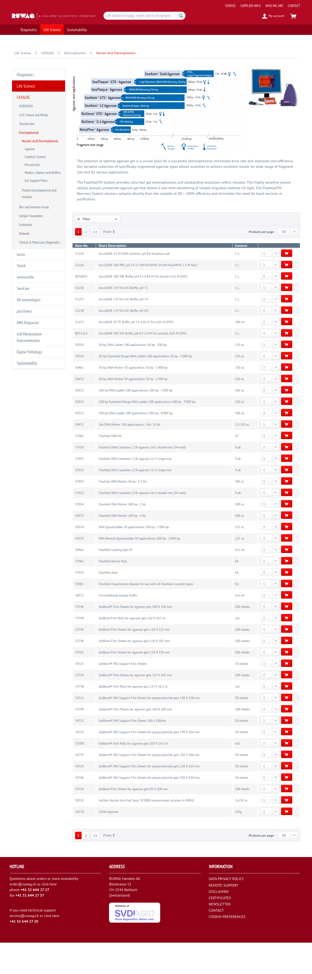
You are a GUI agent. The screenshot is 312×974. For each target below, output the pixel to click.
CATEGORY (87, 227)
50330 (79, 376)
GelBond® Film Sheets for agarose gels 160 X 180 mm (135, 741)
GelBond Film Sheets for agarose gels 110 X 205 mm (134, 672)
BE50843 (81, 308)
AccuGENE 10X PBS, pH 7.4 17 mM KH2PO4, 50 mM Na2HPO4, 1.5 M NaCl (148, 296)
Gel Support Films (36, 155)
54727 (79, 695)
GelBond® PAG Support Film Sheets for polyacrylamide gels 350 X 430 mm (149, 809)
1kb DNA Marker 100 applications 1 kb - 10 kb (129, 456)
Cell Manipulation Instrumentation (29, 288)
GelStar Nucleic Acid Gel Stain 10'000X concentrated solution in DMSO (146, 832)
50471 (79, 456)
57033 (79, 513)
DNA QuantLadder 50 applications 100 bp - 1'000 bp (134, 558)
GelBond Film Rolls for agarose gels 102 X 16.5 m (132, 649)
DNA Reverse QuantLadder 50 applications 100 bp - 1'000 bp (139, 570)
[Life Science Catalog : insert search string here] (144, 16)
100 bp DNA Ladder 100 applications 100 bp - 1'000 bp (136, 422)
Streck (21, 224)
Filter (84, 214)
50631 (79, 410)
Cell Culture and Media (33, 104)
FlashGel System (35, 137)
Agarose (30, 131)
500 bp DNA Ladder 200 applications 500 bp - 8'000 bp (136, 444)
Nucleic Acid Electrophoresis (40, 125)
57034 (79, 535)
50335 (79, 570)
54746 (79, 809)
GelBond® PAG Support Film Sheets (122, 695)
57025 (79, 604)
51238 (79, 342)
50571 (79, 627)
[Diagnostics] (28, 29)
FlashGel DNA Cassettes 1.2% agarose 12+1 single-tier (135, 501)
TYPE (230, 227)
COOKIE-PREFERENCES (227, 948)
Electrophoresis (29, 118)
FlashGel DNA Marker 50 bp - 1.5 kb (122, 513)
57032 (79, 524)
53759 (79, 706)
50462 (79, 581)
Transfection (26, 111)
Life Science (23, 80)
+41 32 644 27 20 (24, 952)
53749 (79, 741)
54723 (79, 752)
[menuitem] (260, 4)
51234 (79, 285)
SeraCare (23, 245)
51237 (79, 330)
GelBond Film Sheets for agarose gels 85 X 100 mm (133, 820)
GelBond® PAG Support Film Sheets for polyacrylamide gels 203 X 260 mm (149, 786)
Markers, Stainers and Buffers (43, 149)
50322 (79, 433)
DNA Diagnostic (28, 275)
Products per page (261, 263)
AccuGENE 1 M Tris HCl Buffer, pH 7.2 (123, 319)
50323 (79, 444)
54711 (79, 729)
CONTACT (294, 5)
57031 (79, 490)
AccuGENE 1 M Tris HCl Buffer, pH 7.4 (123, 330)
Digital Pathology (29, 301)
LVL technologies (28, 255)
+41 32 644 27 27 (34, 921)
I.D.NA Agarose (108, 843)
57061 (79, 615)
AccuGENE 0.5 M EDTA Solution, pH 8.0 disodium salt (134, 285)
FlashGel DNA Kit (110, 467)
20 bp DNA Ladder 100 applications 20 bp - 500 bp (133, 376)
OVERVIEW (26, 97)
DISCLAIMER (219, 923)
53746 (79, 638)
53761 (79, 684)
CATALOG (23, 90)
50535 (79, 832)
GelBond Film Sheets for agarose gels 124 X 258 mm (134, 684)
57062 (79, 592)
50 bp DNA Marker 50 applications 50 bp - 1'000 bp (133, 399)
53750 (79, 718)
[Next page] (86, 263)
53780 (79, 775)
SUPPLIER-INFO (250, 5)
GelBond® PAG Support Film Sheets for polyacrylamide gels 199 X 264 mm (149, 763)
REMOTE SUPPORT (224, 916)
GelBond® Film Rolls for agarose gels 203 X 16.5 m (133, 775)
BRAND (158, 239)
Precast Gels (32, 143)
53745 (79, 661)
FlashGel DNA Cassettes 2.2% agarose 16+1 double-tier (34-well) (142, 524)
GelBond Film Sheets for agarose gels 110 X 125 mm (134, 661)
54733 (79, 786)
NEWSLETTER (220, 935)
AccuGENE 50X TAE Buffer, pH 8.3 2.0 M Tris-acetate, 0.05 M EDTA (142, 365)
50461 (79, 399)
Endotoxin (25, 190)
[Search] (181, 16)
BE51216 (81, 365)
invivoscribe (25, 235)
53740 (79, 649)
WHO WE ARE (274, 5)
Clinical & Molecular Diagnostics (39, 204)
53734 (79, 820)
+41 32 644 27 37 (29, 926)
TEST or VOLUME (238, 239)
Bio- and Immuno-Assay (34, 176)
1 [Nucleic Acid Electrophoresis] (78, 263)
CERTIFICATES (220, 929)
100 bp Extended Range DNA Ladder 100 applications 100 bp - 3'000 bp (147, 433)
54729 (79, 797)
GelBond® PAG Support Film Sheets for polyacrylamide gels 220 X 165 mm (149, 797)
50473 (79, 547)
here (53, 915)
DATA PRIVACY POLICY (226, 910)
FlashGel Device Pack (113, 592)
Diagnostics (23, 69)
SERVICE (230, 5)
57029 (79, 479)
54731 (79, 763)
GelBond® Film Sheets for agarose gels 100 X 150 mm (135, 638)
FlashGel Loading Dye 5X (115, 581)
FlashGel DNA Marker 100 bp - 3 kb (122, 535)
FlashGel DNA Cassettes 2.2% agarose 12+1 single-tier (135, 490)
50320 (79, 387)
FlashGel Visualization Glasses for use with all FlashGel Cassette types (146, 615)
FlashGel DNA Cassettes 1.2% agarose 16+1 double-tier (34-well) (142, 479)
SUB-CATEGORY (164, 227)
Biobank (24, 197)
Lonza (21, 214)
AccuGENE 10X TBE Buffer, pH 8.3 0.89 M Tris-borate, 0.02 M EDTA (143, 308)
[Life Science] (52, 29)
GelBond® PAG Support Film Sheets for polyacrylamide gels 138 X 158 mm (149, 729)
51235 (79, 353)
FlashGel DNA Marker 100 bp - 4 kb (122, 547)
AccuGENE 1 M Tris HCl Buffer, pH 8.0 (123, 342)
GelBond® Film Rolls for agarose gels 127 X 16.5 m (133, 718)
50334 (79, 558)
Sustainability (24, 312)
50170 (79, 843)
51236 (79, 319)
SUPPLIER (86, 239)
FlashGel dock (108, 604)
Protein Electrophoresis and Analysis (39, 165)
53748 (79, 672)
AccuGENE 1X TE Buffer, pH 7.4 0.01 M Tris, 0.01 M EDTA (136, 353)
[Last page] (95, 263)
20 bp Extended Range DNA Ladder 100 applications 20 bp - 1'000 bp (145, 387)
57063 (79, 467)
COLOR (84, 250)
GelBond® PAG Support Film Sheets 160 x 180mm (132, 752)
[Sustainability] (77, 29)
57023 (79, 501)
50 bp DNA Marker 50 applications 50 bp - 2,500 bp (133, 410)
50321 (79, 422)
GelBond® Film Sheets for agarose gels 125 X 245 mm (135, 706)
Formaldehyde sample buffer (118, 627)
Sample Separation (31, 183)
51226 (79, 296)
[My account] (273, 16)
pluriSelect (24, 265)
